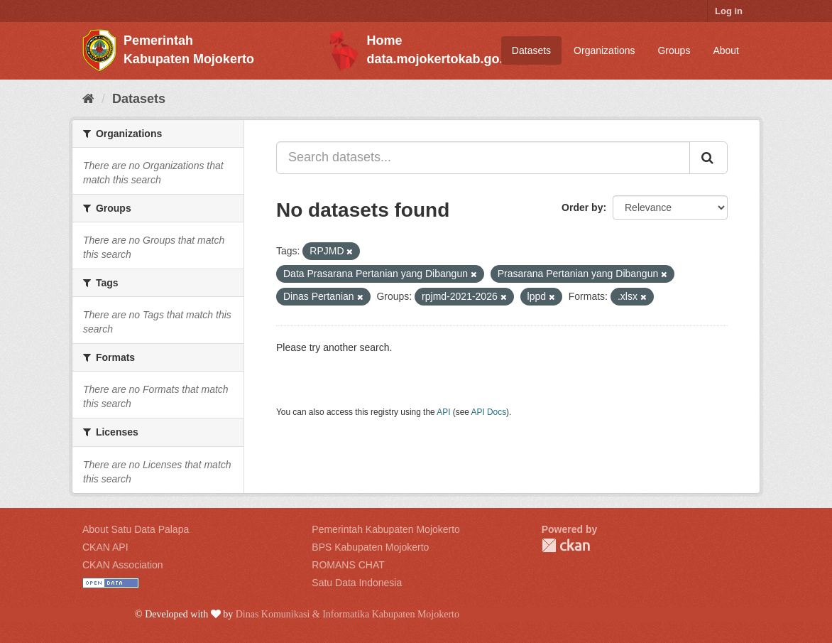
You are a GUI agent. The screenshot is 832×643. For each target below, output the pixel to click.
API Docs (489, 412)
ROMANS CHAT (348, 565)
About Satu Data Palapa (135, 529)
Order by (582, 207)
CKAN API (105, 547)
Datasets (531, 50)
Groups (673, 50)
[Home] (88, 99)
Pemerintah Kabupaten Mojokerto (386, 529)
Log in (729, 11)
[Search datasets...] (483, 157)
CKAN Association (122, 565)
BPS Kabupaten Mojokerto (370, 547)
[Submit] (708, 157)
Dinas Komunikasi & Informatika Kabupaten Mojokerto (347, 614)
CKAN (566, 545)
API (443, 412)
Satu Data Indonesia (357, 582)
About (726, 50)
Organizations (604, 50)
